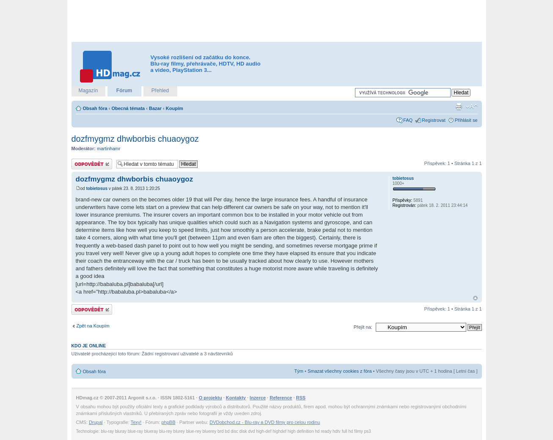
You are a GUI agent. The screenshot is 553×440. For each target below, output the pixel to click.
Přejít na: (363, 327)
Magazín (88, 91)
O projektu (210, 397)
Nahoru (475, 298)
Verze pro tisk (458, 106)
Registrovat (434, 120)
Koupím (174, 108)
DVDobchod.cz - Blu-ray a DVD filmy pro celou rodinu (264, 422)
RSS (301, 397)
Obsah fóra (95, 108)
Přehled (160, 91)
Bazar (155, 108)
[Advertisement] (277, 21)
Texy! (136, 422)
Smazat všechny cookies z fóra (340, 371)
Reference (281, 397)
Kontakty (236, 397)
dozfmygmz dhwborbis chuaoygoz (135, 138)
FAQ (408, 120)
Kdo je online (89, 345)
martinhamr (109, 148)
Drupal (95, 422)
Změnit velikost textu (471, 106)
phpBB (168, 422)
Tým (298, 371)
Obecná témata (128, 108)
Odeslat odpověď (92, 164)
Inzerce (258, 397)
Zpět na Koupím (93, 325)
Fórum (124, 91)
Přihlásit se (466, 120)
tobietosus (96, 188)
